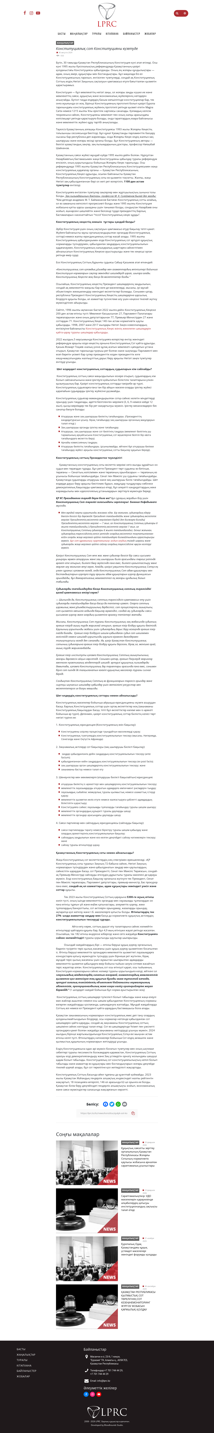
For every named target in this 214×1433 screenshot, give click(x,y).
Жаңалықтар (79, 34)
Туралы (96, 34)
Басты (62, 34)
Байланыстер (131, 34)
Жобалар (150, 34)
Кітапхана (112, 34)
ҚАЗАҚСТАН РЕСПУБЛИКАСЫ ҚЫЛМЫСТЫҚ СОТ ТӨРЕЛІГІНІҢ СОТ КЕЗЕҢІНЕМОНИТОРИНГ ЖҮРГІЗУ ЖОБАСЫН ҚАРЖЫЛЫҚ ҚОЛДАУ (138, 1300)
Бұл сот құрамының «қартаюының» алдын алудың (98, 540)
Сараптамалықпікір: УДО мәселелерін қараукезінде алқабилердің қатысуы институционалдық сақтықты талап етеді (139, 1203)
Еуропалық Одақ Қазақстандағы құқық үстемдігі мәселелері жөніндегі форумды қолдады (139, 1249)
